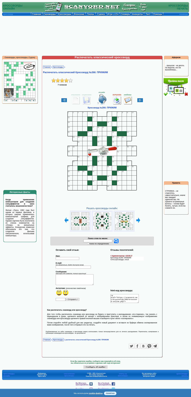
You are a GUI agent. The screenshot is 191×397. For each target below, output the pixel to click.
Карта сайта (42, 378)
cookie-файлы (96, 393)
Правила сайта (42, 376)
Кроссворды (58, 67)
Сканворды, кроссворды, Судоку (20, 57)
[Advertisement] (95, 35)
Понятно (110, 393)
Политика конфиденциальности (96, 378)
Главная (47, 67)
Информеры (42, 375)
